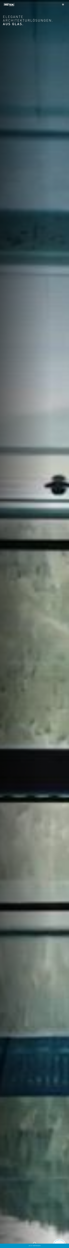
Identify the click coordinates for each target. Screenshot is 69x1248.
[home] (8, 4)
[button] (63, 4)
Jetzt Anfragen (34, 1246)
